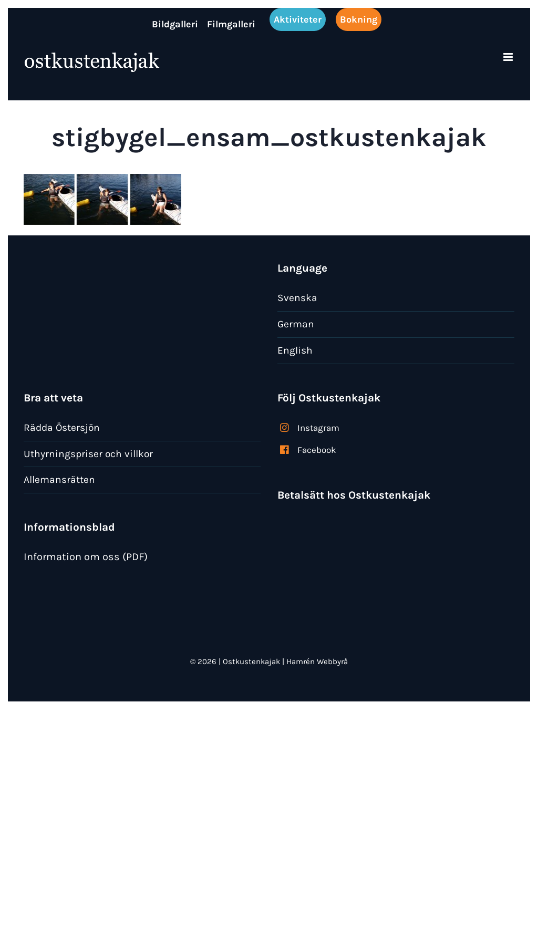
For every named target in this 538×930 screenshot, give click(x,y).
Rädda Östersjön (62, 427)
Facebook (316, 450)
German (295, 324)
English (295, 350)
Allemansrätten (59, 479)
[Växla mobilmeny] (508, 57)
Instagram (318, 427)
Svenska (297, 298)
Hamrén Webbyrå (317, 661)
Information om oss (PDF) (86, 557)
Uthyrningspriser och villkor (88, 454)
